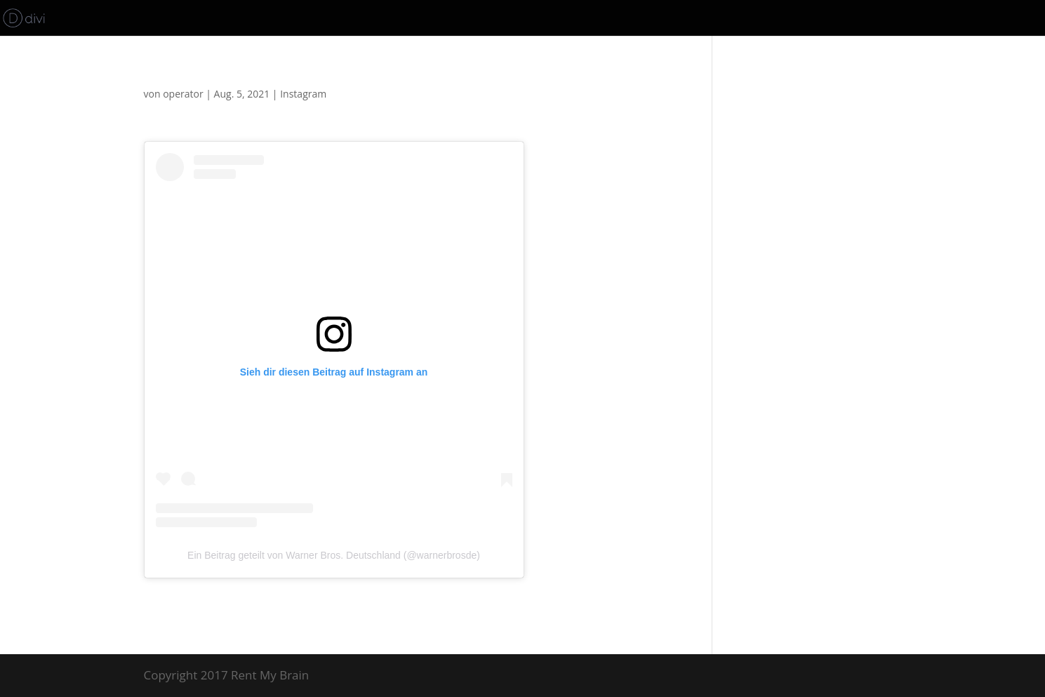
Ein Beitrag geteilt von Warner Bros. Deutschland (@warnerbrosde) (333, 555)
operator (183, 93)
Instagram (303, 93)
